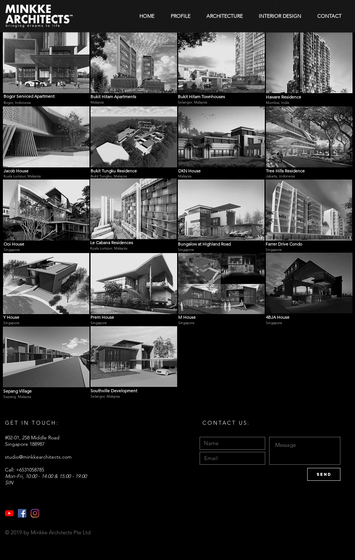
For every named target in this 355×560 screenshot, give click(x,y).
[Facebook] (22, 513)
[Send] (323, 474)
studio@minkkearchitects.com (38, 457)
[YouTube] (9, 513)
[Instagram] (35, 513)
